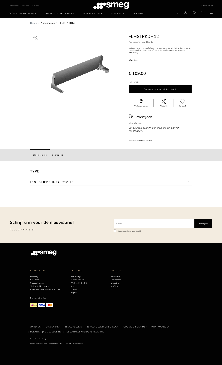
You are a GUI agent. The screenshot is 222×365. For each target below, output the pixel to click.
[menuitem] (24, 13)
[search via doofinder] (178, 13)
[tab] (40, 155)
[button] (35, 38)
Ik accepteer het (129, 231)
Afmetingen (134, 60)
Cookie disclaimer (135, 326)
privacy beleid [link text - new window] (135, 231)
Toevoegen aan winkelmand (160, 89)
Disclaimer (53, 326)
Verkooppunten (14, 5)
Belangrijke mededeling (46, 331)
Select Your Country (37, 339)
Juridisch (36, 326)
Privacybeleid (73, 326)
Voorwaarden (160, 326)
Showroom (25, 5)
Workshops (35, 5)
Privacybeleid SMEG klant (103, 326)
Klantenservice (207, 5)
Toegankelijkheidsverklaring (85, 331)
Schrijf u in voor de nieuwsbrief (42, 222)
